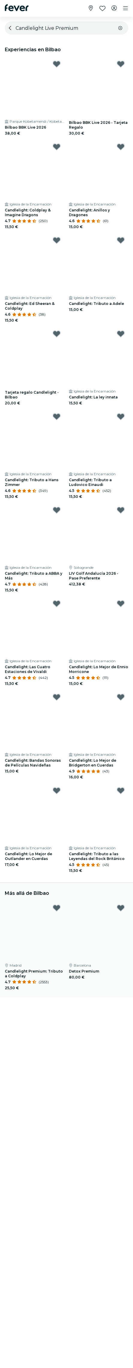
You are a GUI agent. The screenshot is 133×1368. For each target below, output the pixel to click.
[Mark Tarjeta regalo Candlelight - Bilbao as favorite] (57, 334)
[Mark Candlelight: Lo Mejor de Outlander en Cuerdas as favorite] (57, 790)
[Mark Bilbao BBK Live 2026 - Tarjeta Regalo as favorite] (121, 64)
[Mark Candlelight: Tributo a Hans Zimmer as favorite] (57, 416)
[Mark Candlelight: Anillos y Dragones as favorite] (121, 147)
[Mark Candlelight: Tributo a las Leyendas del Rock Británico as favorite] (121, 790)
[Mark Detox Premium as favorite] (121, 908)
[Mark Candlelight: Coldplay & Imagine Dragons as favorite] (57, 147)
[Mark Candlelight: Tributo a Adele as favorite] (121, 240)
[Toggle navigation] (125, 8)
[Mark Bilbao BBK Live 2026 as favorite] (57, 64)
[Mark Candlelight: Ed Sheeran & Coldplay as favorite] (57, 240)
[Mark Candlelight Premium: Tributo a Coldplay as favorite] (57, 908)
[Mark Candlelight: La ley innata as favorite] (121, 334)
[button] (120, 28)
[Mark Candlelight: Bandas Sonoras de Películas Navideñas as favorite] (57, 697)
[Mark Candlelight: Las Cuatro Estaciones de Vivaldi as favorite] (57, 603)
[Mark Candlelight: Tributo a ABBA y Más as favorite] (57, 510)
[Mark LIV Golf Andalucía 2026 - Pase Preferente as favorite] (121, 510)
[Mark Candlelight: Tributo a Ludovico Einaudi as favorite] (121, 416)
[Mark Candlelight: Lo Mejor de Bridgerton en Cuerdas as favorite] (121, 697)
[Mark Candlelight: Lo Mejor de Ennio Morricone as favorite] (121, 603)
